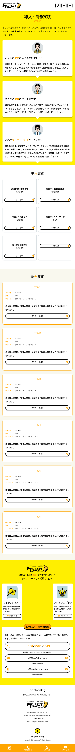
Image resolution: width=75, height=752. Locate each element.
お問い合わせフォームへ (37, 669)
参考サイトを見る (37, 316)
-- (39, 646)
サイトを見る (19, 200)
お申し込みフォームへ (37, 658)
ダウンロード (12, 616)
